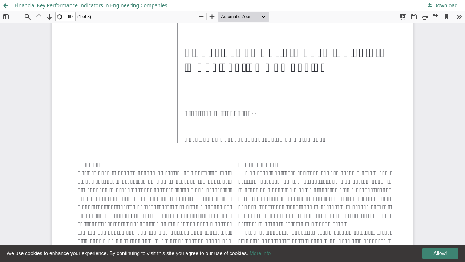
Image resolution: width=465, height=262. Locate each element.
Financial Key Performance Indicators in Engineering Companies (91, 5)
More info (260, 253)
